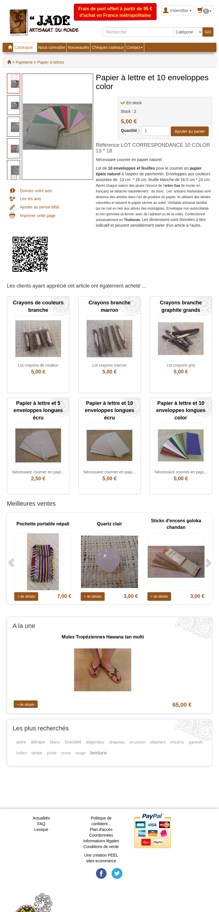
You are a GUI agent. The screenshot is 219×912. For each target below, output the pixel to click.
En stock (134, 103)
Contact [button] (134, 47)
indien (21, 753)
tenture (98, 753)
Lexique (41, 829)
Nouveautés (78, 47)
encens (177, 742)
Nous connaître (51, 47)
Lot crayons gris (181, 365)
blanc (55, 742)
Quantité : (130, 130)
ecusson (137, 742)
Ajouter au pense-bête (39, 207)
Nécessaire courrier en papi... (38, 472)
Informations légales (101, 841)
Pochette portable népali (43, 523)
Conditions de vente (101, 846)
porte (51, 752)
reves (66, 753)
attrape (38, 742)
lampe (36, 753)
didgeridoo (95, 742)
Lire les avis (30, 198)
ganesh (196, 742)
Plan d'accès (101, 829)
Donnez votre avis (36, 190)
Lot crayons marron (109, 365)
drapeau (117, 742)
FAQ (41, 823)
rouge (81, 753)
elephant (158, 742)
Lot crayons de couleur (38, 365)
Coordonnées (101, 835)
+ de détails (26, 596)
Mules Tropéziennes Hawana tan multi (103, 636)
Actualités (41, 818)
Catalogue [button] (25, 47)
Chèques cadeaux (108, 47)
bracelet (73, 742)
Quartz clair (109, 523)
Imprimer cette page (38, 215)
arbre (21, 742)
